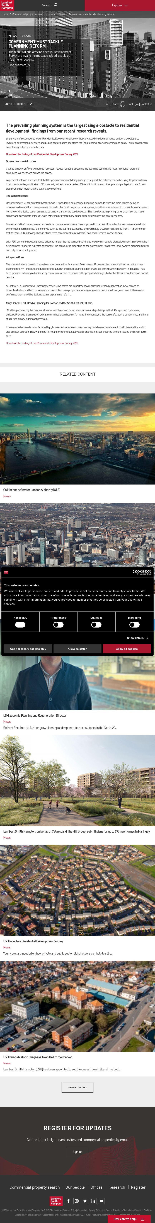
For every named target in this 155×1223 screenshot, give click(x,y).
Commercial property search (35, 1187)
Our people (74, 1187)
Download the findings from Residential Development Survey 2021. (42, 154)
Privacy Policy (91, 1215)
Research (116, 1187)
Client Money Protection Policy (28, 1215)
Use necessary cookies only (28, 648)
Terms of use (56, 1210)
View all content (78, 1087)
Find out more (20, 65)
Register (138, 1187)
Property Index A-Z (75, 1215)
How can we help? (125, 1219)
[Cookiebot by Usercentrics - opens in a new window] (135, 572)
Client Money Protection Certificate (137, 1210)
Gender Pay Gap (113, 1210)
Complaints (82, 1210)
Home (5, 14)
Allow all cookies (127, 648)
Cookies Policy (69, 1210)
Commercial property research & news (33, 14)
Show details (135, 637)
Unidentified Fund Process (54, 1215)
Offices (96, 1187)
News (62, 14)
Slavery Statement (96, 1210)
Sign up (77, 1152)
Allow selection (77, 648)
